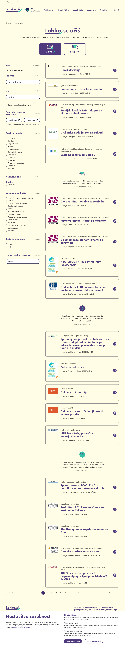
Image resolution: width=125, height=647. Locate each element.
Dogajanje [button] (90, 10)
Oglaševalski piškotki (74, 631)
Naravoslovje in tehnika (16, 211)
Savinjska (11, 166)
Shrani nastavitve (94, 641)
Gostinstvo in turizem (15, 206)
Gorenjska (11, 138)
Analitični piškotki (72, 623)
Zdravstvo (11, 231)
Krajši (10, 247)
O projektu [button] (104, 10)
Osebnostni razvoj (14, 214)
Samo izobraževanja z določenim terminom (23, 124)
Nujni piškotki (71, 615)
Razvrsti (10, 75)
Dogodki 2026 (78, 10)
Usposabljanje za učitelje (17, 225)
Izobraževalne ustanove (18, 255)
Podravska (12, 155)
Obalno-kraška (13, 149)
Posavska (11, 160)
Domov (10, 23)
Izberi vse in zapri (73, 641)
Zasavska (11, 168)
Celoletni (11, 244)
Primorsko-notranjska (16, 163)
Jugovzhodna (13, 144)
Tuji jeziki (11, 222)
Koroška (11, 146)
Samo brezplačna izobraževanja (19, 105)
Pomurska (11, 157)
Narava (10, 209)
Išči (7, 91)
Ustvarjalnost (13, 228)
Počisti (37, 76)
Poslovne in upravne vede (17, 217)
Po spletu (11, 185)
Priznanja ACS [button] (62, 10)
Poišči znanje (48, 10)
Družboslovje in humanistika (18, 203)
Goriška (11, 141)
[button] (114, 70)
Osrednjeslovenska (15, 152)
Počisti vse (36, 65)
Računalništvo (13, 220)
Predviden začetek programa (15, 113)
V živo (10, 182)
